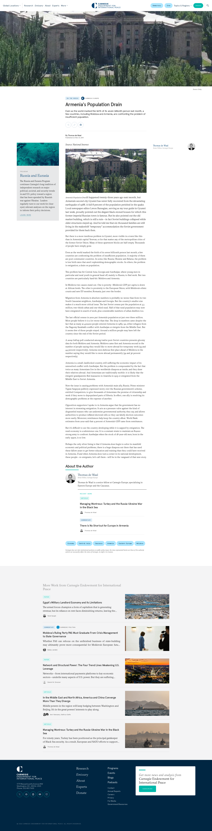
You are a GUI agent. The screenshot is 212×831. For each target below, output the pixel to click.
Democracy (157, 5)
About (48, 5)
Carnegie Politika (67, 627)
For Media (112, 801)
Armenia (110, 543)
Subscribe (148, 789)
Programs (113, 768)
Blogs (111, 777)
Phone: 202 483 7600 (25, 788)
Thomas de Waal (74, 135)
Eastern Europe (125, 543)
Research (28, 5)
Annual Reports (114, 791)
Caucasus (98, 543)
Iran (168, 5)
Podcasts (112, 782)
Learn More (25, 215)
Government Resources (117, 804)
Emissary (39, 5)
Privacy (111, 797)
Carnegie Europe (92, 98)
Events (111, 773)
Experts (55, 5)
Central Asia (84, 543)
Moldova (140, 543)
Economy (71, 543)
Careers (111, 794)
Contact (111, 788)
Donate (198, 5)
